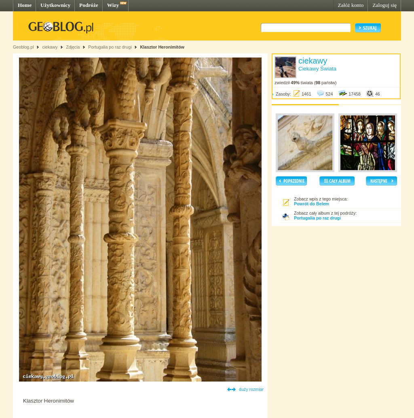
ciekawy (49, 47)
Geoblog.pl (23, 47)
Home (25, 5)
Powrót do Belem (311, 203)
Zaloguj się (384, 5)
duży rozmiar (251, 389)
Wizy (113, 5)
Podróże (88, 5)
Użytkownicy (55, 5)
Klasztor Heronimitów (162, 47)
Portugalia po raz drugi (109, 47)
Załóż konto (350, 5)
